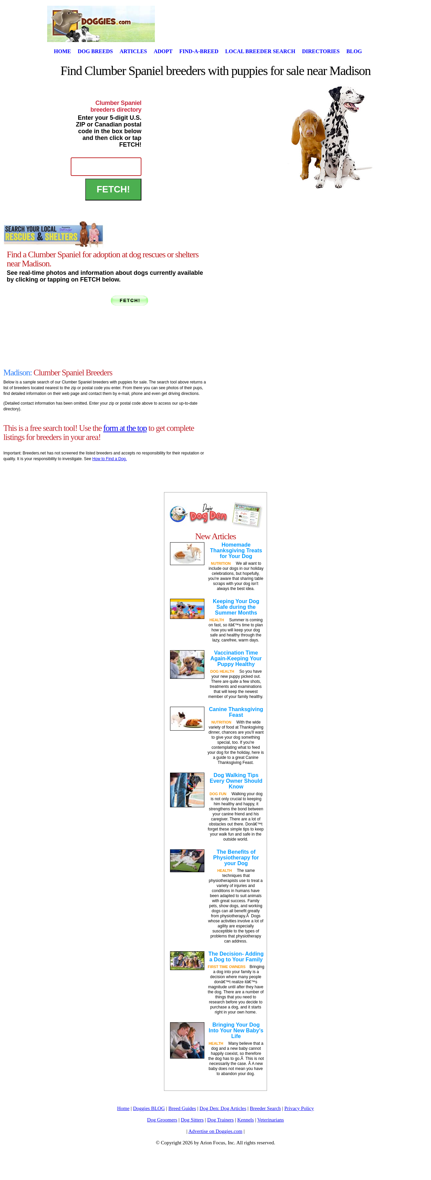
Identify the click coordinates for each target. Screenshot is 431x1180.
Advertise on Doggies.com (215, 1131)
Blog (354, 51)
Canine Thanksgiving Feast (236, 712)
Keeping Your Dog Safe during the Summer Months (236, 607)
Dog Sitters (192, 1119)
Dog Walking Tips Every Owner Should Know (236, 780)
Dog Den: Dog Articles (223, 1108)
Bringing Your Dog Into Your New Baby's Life (236, 1030)
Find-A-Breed (198, 51)
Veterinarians (270, 1119)
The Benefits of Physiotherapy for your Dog (236, 857)
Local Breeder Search (260, 51)
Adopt (163, 51)
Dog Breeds (95, 51)
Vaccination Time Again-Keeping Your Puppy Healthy (236, 658)
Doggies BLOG (149, 1108)
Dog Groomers (162, 1119)
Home (62, 51)
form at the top (125, 428)
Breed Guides (182, 1108)
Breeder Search (265, 1108)
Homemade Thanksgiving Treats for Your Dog (236, 550)
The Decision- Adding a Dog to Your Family (236, 956)
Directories (321, 51)
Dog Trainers (220, 1119)
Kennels (245, 1119)
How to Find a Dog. (109, 458)
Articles (133, 51)
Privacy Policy (299, 1108)
